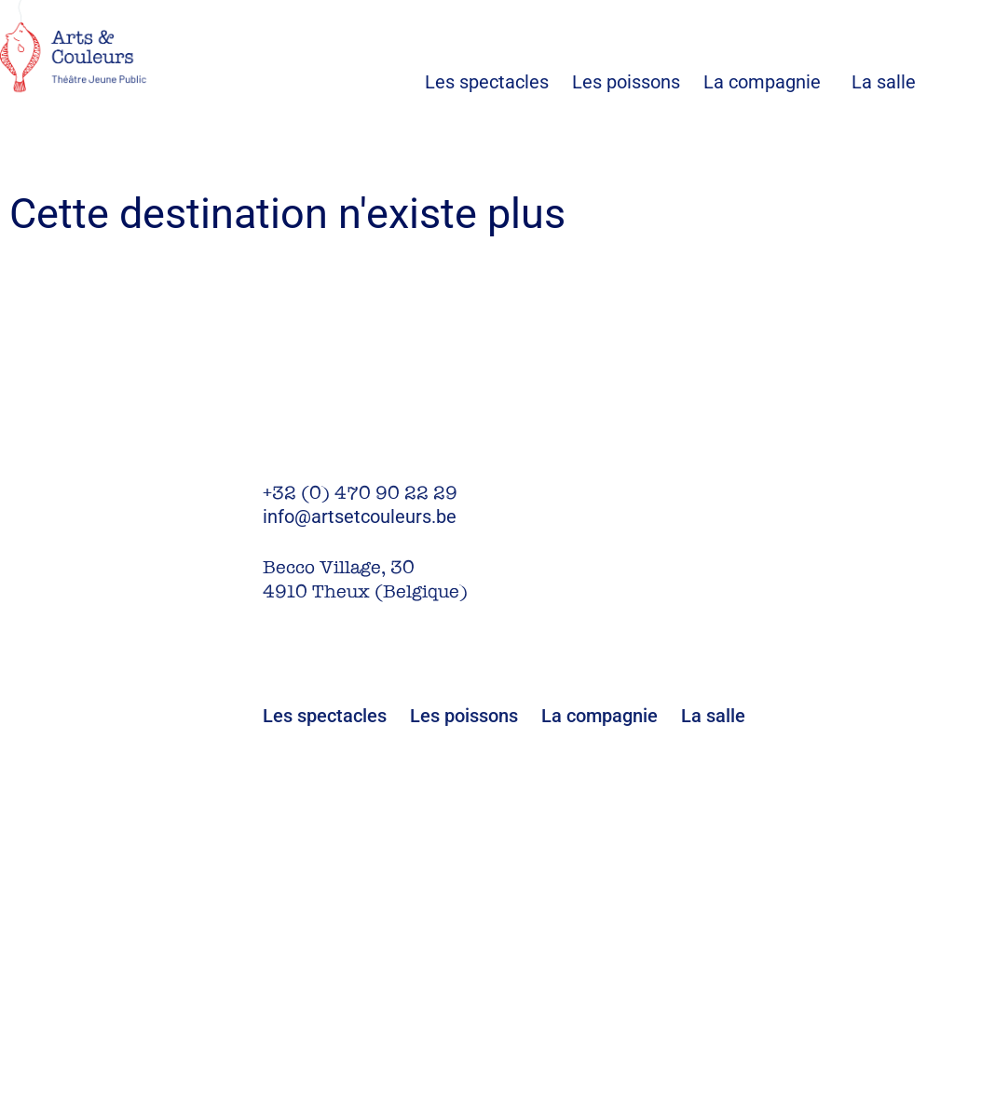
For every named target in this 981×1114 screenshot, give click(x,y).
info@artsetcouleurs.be (359, 516)
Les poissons (637, 82)
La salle (884, 82)
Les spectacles (498, 82)
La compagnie (762, 82)
